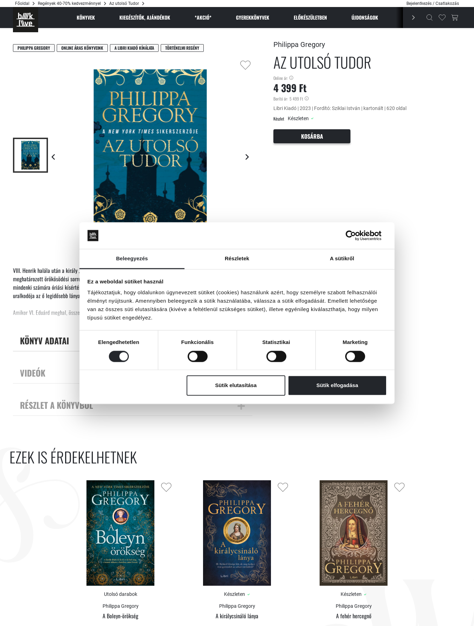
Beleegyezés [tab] (132, 259)
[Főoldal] (25, 19)
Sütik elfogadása (337, 385)
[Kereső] (429, 17)
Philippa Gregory (299, 44)
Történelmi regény (182, 48)
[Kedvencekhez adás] (245, 65)
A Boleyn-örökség (120, 616)
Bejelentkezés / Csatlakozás (432, 3)
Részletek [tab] (237, 259)
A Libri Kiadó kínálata (134, 48)
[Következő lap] (247, 157)
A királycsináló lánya (237, 616)
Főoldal (22, 3)
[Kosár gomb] (454, 17)
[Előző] (409, 17)
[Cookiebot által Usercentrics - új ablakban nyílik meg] (356, 235)
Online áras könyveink (82, 48)
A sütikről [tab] (342, 259)
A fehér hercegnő (353, 616)
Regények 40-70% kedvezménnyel (69, 3)
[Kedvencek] (442, 17)
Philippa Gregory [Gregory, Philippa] (34, 48)
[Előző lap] (53, 157)
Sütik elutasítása (236, 385)
